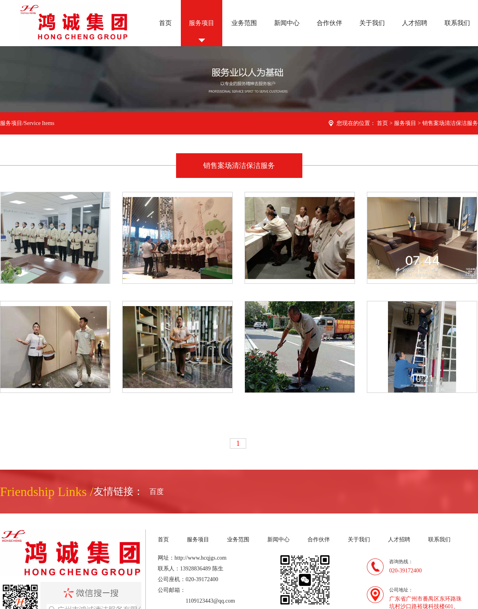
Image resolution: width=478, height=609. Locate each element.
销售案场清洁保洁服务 (450, 123)
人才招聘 (414, 23)
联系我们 (457, 23)
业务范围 (244, 23)
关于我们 (372, 23)
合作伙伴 (329, 23)
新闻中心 (287, 23)
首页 (165, 23)
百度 (156, 492)
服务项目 (201, 23)
